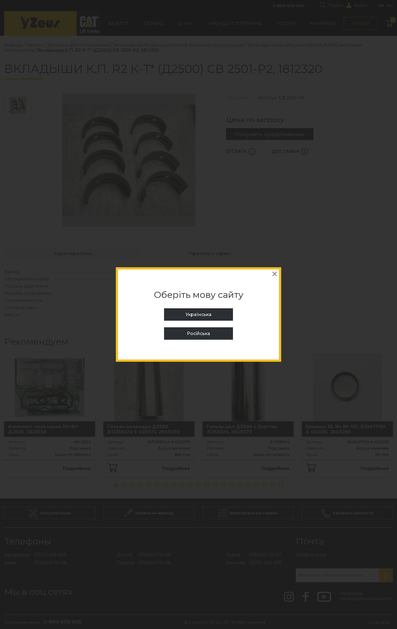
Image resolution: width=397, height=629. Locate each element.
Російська (198, 333)
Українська (198, 314)
